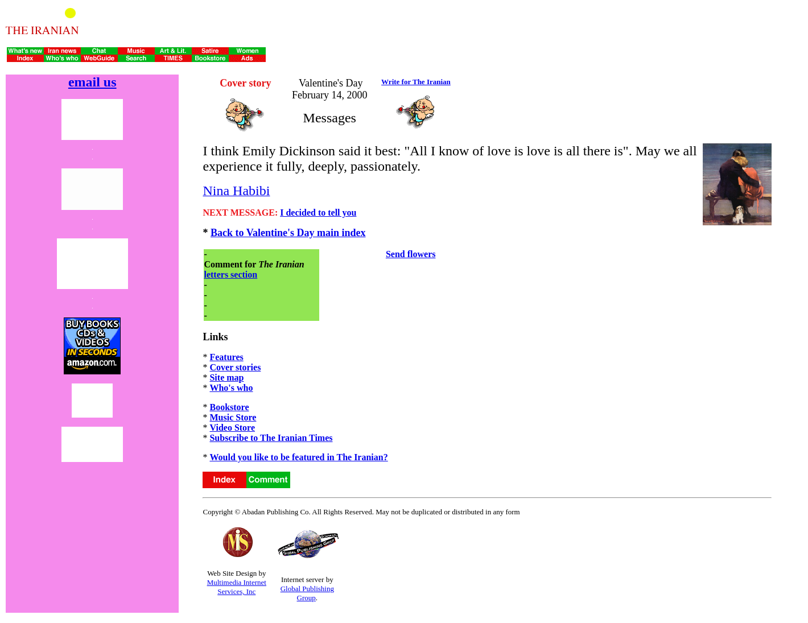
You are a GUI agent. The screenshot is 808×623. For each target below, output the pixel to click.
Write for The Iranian (416, 81)
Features (226, 357)
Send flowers (411, 254)
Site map (226, 377)
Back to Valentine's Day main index (288, 232)
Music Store (232, 417)
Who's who (231, 388)
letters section (230, 274)
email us (92, 82)
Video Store (232, 427)
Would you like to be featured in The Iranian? (298, 457)
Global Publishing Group (307, 593)
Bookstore (229, 407)
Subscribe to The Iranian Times (270, 438)
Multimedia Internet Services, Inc (236, 587)
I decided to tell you (318, 212)
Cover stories (235, 367)
